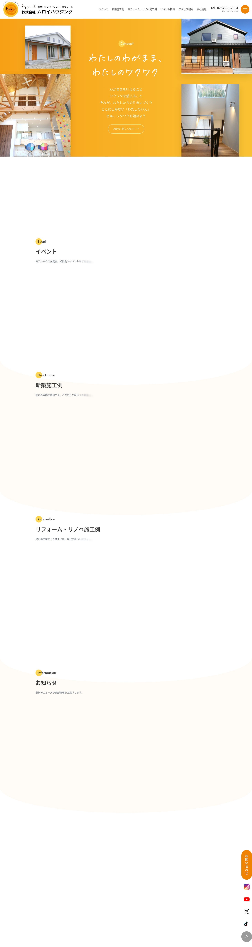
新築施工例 (118, 9)
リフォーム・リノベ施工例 (142, 9)
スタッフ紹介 (186, 9)
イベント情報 (167, 9)
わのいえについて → (126, 128)
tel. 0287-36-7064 (224, 7)
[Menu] (245, 9)
